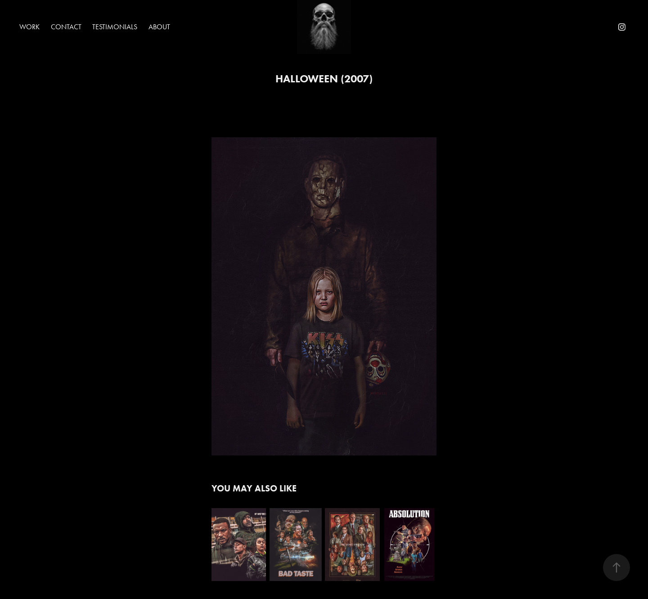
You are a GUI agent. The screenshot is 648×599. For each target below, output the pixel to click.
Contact (66, 27)
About (159, 27)
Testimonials (114, 27)
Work (29, 27)
